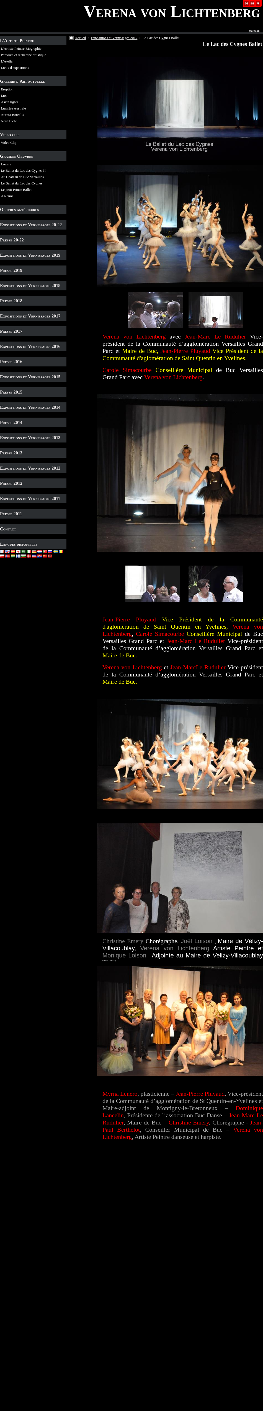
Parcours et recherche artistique (23, 55)
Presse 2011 (11, 513)
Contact (8, 529)
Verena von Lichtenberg (172, 11)
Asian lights (9, 102)
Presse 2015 (11, 392)
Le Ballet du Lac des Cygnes (21, 183)
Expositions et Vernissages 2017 (30, 316)
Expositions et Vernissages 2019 (30, 255)
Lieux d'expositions (15, 68)
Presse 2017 (11, 331)
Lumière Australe (13, 108)
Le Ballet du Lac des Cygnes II (23, 170)
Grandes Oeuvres (16, 156)
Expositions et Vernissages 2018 (30, 285)
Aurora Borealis (12, 115)
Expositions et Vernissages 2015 (30, 376)
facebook (254, 31)
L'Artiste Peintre (17, 40)
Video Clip (9, 142)
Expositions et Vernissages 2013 (30, 437)
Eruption (7, 89)
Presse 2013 (11, 453)
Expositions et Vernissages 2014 (30, 407)
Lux (4, 95)
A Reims (7, 196)
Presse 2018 (11, 300)
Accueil (80, 38)
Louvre (6, 164)
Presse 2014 (11, 422)
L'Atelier (7, 61)
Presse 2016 (11, 361)
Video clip (9, 134)
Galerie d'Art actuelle (22, 81)
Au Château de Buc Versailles (22, 177)
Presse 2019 (11, 270)
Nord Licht (9, 121)
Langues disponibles (18, 544)
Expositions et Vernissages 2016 (30, 346)
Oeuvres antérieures (19, 209)
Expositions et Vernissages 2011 (30, 498)
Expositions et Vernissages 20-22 (31, 224)
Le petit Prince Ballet (16, 190)
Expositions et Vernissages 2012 (30, 468)
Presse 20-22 (12, 240)
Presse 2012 (11, 483)
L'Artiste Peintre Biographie (21, 48)
